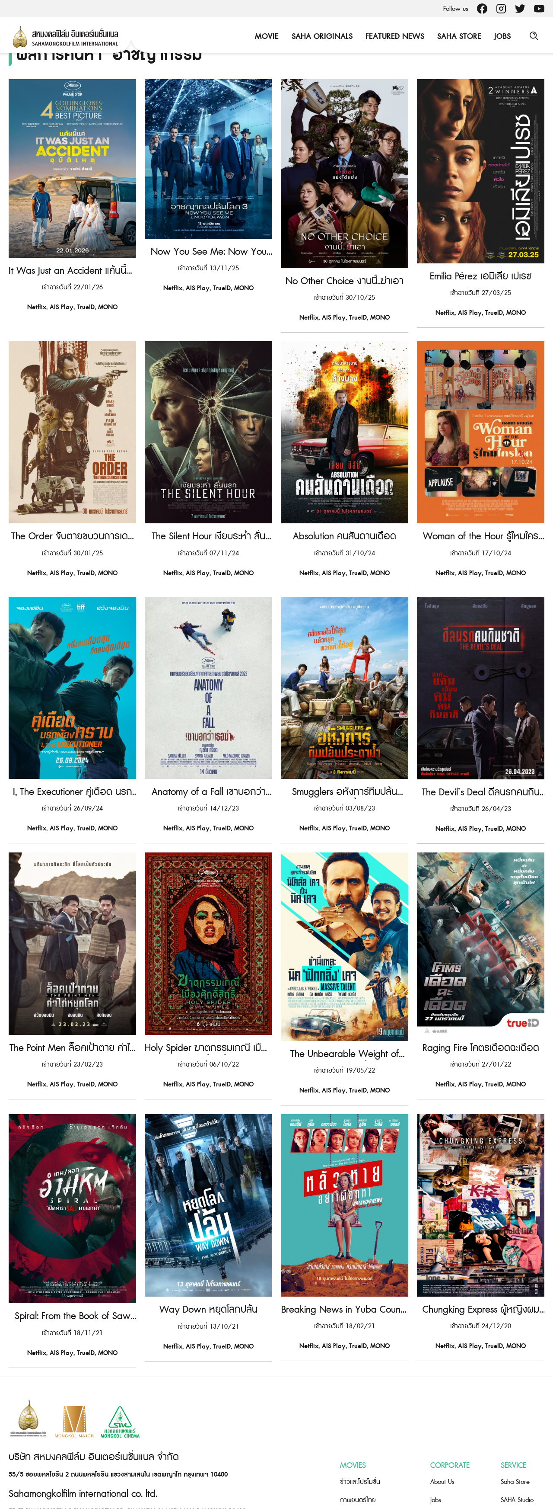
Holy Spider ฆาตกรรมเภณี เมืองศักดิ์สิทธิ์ (208, 1003)
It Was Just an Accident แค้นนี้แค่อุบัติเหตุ (72, 265)
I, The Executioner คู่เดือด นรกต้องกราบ (72, 757)
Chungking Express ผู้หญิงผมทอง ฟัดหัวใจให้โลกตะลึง (481, 1250)
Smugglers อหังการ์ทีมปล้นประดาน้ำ (344, 757)
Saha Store (458, 36)
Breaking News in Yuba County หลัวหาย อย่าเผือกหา (344, 1250)
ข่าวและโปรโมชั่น (360, 1415)
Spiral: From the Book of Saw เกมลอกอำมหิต (72, 1250)
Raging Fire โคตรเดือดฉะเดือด (481, 1003)
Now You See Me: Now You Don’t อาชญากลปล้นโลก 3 (209, 265)
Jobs (501, 36)
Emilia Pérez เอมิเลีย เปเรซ (480, 265)
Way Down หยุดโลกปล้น (208, 1250)
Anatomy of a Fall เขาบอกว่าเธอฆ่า (209, 757)
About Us (442, 1415)
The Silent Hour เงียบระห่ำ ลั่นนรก (208, 511)
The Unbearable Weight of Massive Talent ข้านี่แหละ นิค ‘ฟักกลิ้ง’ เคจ (344, 1003)
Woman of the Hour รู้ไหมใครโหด (480, 511)
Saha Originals (321, 36)
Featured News (394, 36)
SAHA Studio (517, 1434)
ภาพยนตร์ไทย (358, 1434)
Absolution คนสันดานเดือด (344, 511)
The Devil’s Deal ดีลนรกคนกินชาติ (481, 757)
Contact (440, 1452)
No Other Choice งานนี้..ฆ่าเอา (345, 265)
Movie (266, 36)
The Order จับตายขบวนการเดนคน (72, 511)
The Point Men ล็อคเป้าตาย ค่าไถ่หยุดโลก (73, 1003)
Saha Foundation (522, 1452)
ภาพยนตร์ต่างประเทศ (367, 1452)
